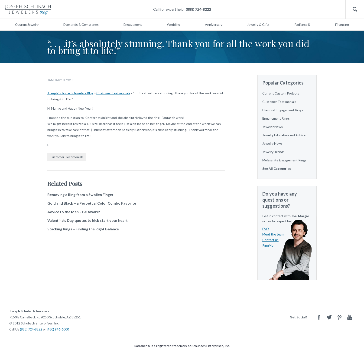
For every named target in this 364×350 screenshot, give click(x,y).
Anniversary (213, 24)
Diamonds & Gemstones (81, 24)
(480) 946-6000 (58, 329)
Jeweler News (272, 127)
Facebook (319, 317)
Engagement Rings (276, 118)
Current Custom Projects (280, 93)
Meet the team (273, 234)
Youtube (349, 317)
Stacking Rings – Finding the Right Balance (83, 229)
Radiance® (302, 24)
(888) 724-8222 (198, 9)
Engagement (133, 24)
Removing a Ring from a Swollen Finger (80, 194)
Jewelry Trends (273, 152)
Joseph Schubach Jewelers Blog (70, 93)
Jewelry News (272, 143)
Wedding (173, 24)
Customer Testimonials (113, 93)
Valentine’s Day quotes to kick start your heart (87, 220)
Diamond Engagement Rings (282, 110)
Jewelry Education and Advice (284, 135)
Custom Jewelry (27, 24)
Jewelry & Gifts (258, 24)
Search (355, 9)
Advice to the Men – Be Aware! (73, 211)
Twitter (329, 317)
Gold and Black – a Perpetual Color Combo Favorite (91, 203)
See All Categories (276, 168)
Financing (342, 24)
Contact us (270, 240)
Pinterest (339, 317)
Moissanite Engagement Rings (284, 160)
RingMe (267, 245)
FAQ (265, 229)
